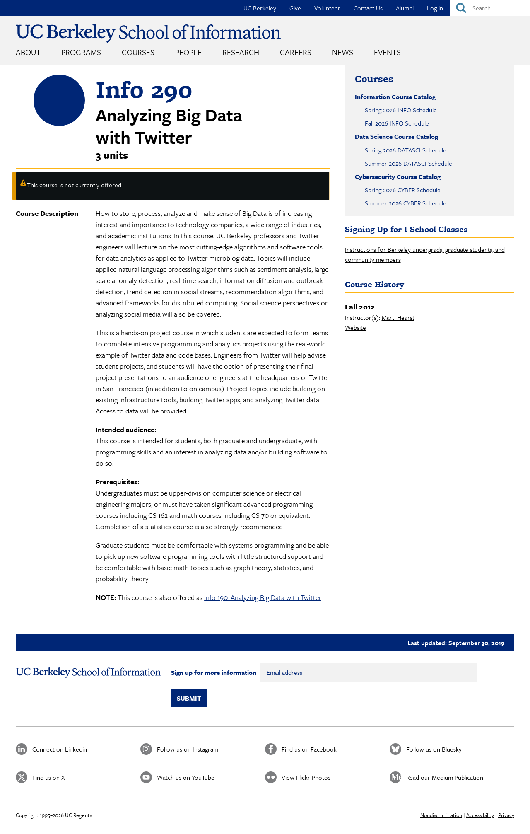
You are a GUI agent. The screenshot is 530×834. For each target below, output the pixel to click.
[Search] (490, 8)
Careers (295, 52)
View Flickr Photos (306, 777)
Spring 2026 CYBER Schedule (403, 189)
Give (295, 7)
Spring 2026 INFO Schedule (401, 109)
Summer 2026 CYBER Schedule (405, 203)
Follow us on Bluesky (434, 749)
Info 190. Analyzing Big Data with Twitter (262, 597)
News (342, 52)
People (188, 52)
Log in (435, 7)
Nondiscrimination (441, 815)
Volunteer (327, 7)
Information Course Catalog (395, 96)
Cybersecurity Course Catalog (398, 176)
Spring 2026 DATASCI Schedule (405, 150)
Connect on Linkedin (59, 749)
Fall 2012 (360, 306)
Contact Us (368, 7)
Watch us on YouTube (185, 777)
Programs (81, 52)
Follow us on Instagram (187, 749)
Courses (138, 52)
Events (387, 52)
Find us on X (48, 777)
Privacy (506, 815)
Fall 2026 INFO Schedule (397, 123)
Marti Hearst (398, 317)
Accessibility (480, 815)
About (28, 52)
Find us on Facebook (309, 749)
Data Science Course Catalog (396, 136)
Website (355, 327)
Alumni (405, 7)
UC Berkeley (259, 7)
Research (240, 52)
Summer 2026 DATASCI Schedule (408, 163)
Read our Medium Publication (444, 777)
